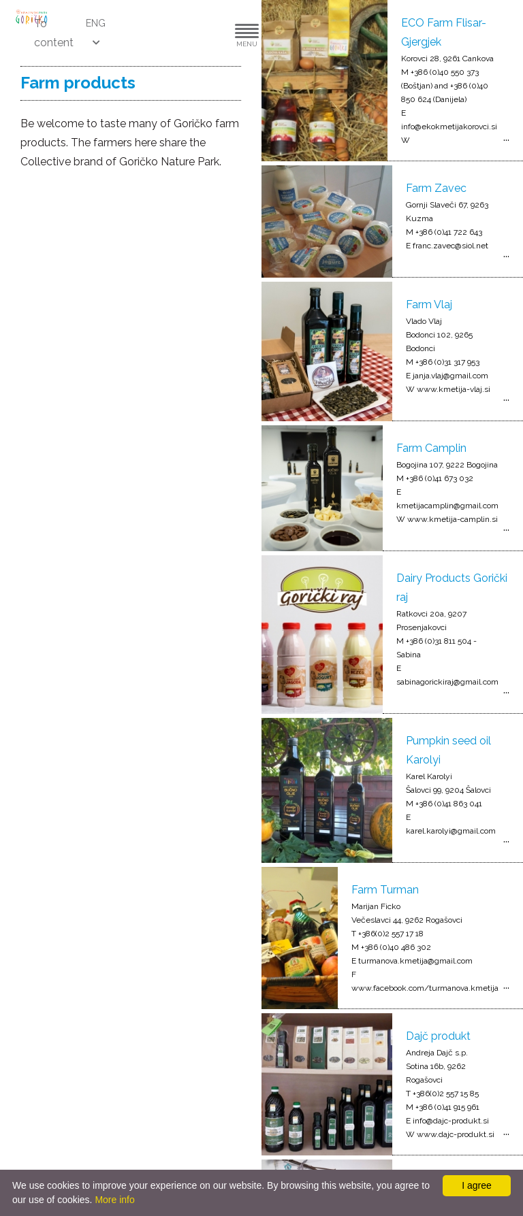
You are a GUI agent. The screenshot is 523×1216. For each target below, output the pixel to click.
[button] (206, 33)
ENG (96, 23)
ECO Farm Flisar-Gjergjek (443, 32)
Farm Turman (385, 889)
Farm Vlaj (429, 304)
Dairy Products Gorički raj (451, 588)
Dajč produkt (438, 1036)
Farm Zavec (436, 188)
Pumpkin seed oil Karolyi (448, 750)
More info (114, 1199)
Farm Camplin (431, 448)
